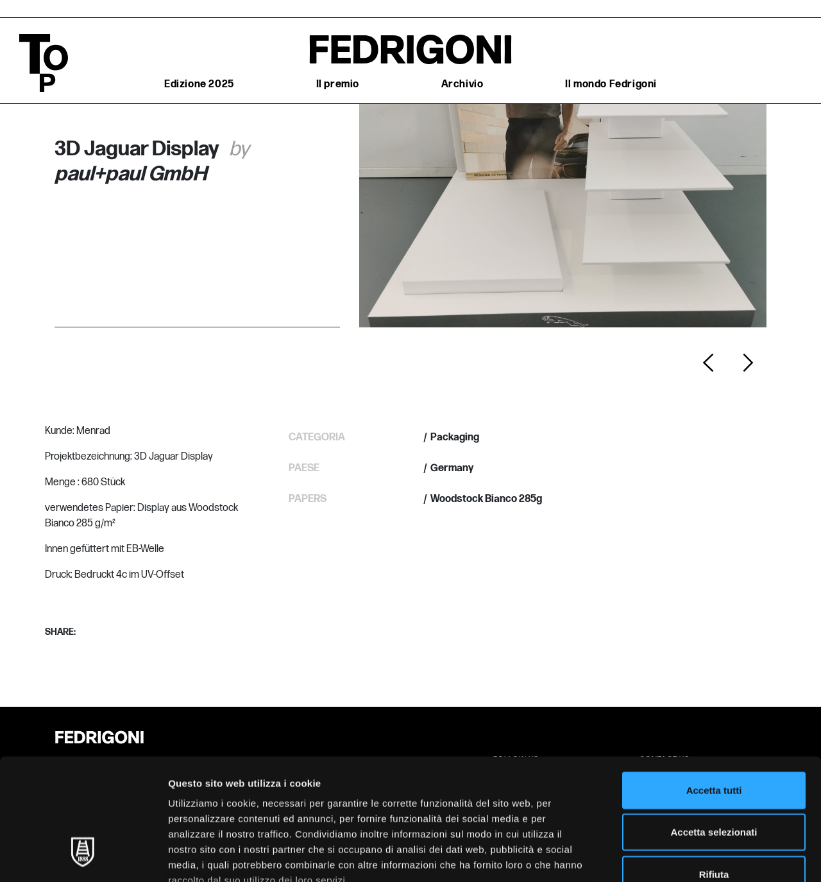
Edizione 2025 (199, 84)
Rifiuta (714, 770)
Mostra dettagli (674, 856)
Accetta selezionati (713, 727)
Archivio (462, 84)
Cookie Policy (201, 806)
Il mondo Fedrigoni (611, 84)
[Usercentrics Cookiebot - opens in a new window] (83, 857)
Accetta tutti (714, 685)
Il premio (337, 84)
